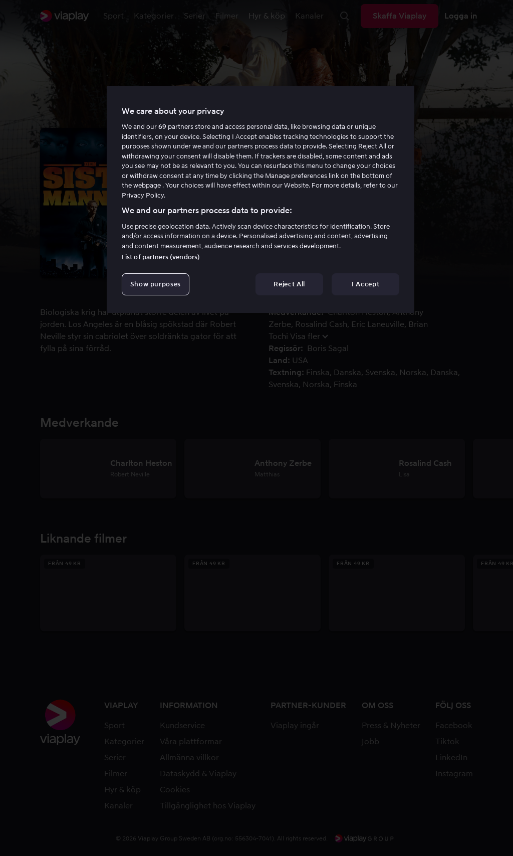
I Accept (365, 284)
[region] (260, 199)
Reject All (289, 284)
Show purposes (155, 284)
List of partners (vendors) (161, 257)
